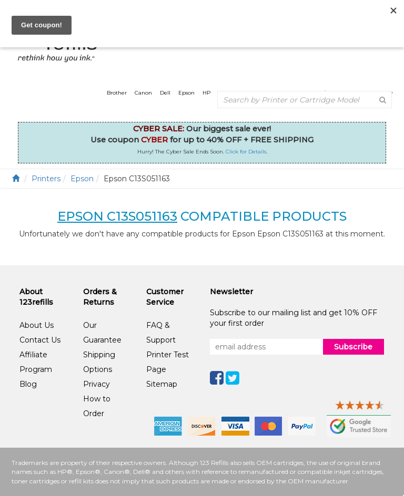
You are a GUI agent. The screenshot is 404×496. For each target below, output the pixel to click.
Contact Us (39, 340)
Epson (186, 92)
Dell (165, 92)
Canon (143, 92)
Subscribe (353, 347)
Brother (117, 92)
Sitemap (161, 384)
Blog (28, 384)
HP (206, 92)
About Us (36, 325)
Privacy (96, 384)
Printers (46, 178)
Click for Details (246, 151)
